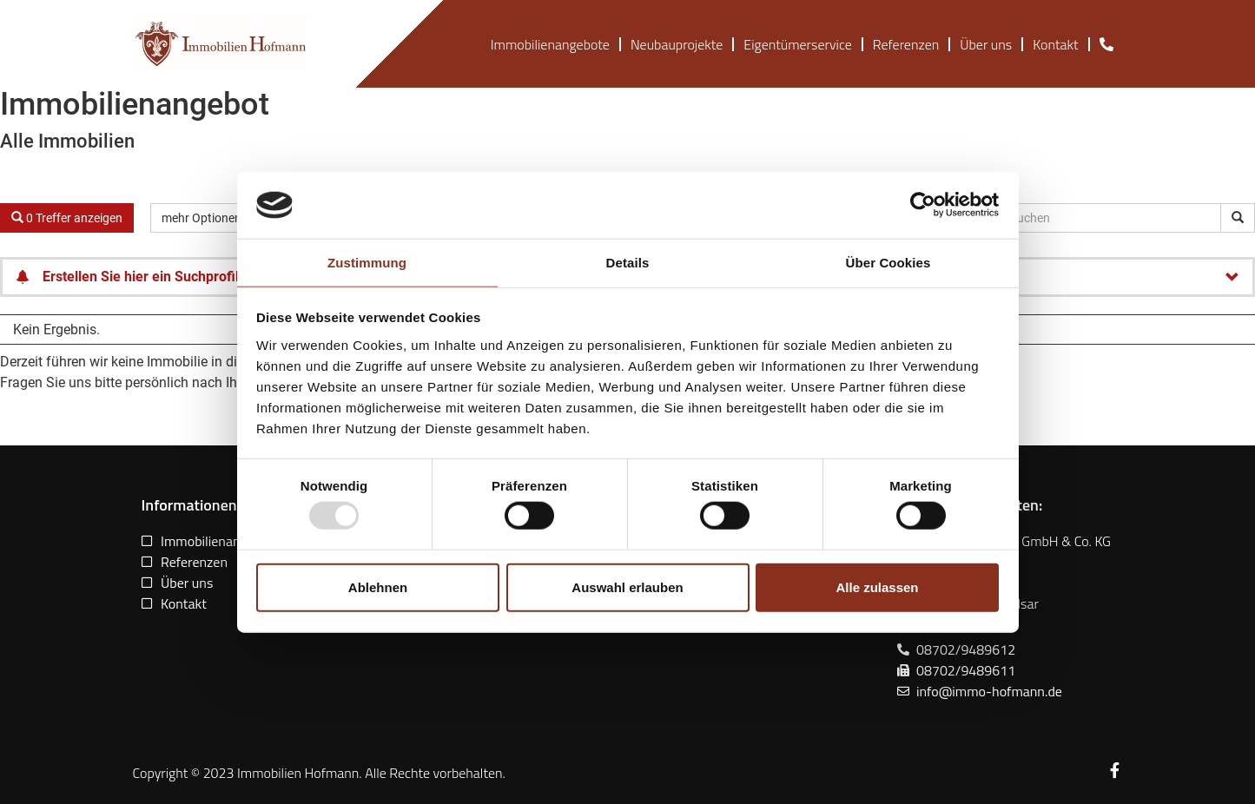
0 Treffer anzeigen (66, 218)
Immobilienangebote (550, 44)
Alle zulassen (877, 586)
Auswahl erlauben (627, 586)
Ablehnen (377, 586)
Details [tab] (628, 262)
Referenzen (906, 44)
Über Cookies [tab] (888, 262)
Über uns (986, 44)
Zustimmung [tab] (366, 262)
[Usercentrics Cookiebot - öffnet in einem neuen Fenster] (923, 205)
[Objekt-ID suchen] (1237, 218)
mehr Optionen (209, 218)
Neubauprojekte (677, 44)
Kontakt (1055, 44)
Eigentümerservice (797, 44)
